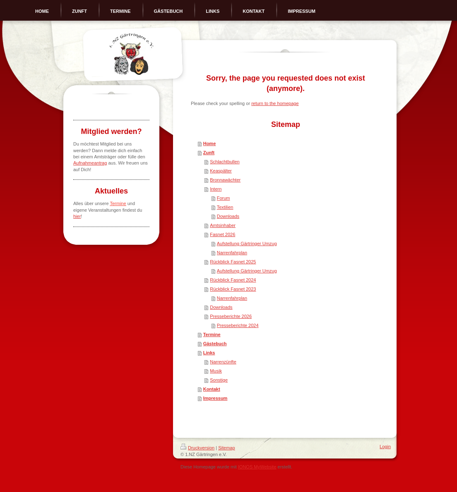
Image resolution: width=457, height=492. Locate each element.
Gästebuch (215, 343)
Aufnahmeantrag (90, 162)
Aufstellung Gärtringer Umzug (247, 243)
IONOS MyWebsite (257, 466)
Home (209, 143)
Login (385, 446)
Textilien (225, 207)
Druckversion (197, 447)
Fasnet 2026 (222, 234)
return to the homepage (274, 103)
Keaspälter (221, 170)
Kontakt (211, 389)
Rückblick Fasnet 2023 (233, 289)
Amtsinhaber (223, 225)
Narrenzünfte (223, 361)
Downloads (228, 216)
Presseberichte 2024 (238, 325)
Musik (216, 370)
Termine (212, 334)
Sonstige (219, 379)
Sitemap (226, 447)
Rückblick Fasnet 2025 (233, 261)
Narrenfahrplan (232, 252)
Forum (223, 198)
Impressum (215, 398)
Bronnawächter (225, 179)
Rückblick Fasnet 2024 (233, 279)
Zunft (208, 152)
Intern (215, 188)
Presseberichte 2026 (231, 316)
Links (209, 352)
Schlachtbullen (225, 161)
